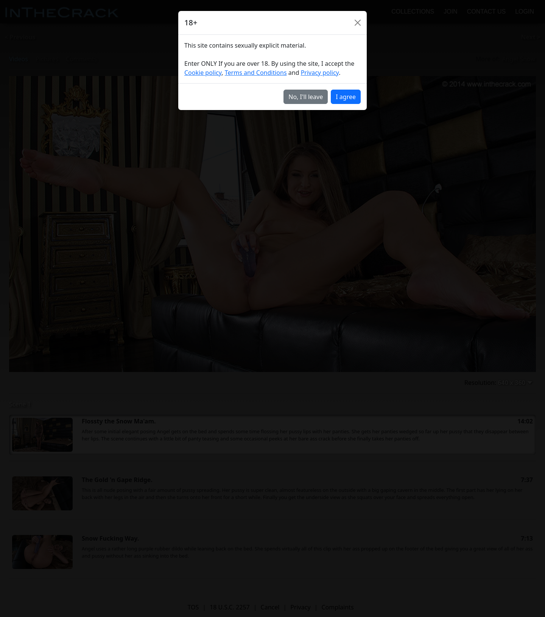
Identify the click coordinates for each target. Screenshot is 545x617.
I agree (346, 97)
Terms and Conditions (256, 72)
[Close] (358, 23)
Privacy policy (320, 72)
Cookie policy (202, 72)
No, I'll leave (305, 97)
